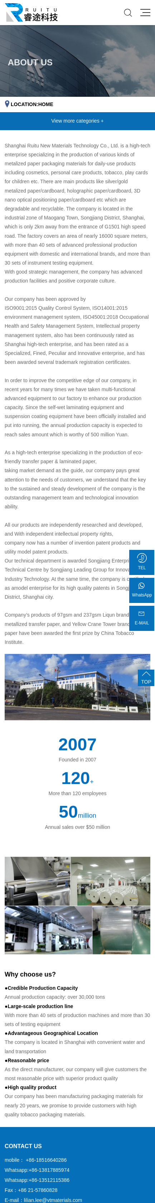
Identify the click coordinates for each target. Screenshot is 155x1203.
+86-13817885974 (49, 1170)
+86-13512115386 (49, 1180)
